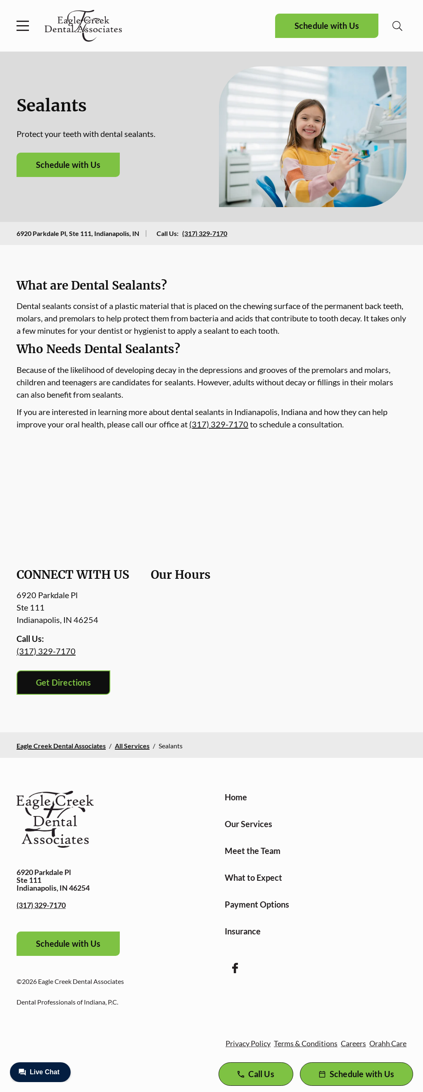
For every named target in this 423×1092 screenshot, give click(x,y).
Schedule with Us (327, 26)
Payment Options (257, 904)
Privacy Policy (248, 1043)
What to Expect (253, 877)
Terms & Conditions (305, 1043)
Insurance (243, 931)
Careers (353, 1043)
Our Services (248, 824)
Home (236, 797)
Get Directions (63, 682)
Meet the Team (252, 851)
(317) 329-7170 (204, 233)
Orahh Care (387, 1043)
